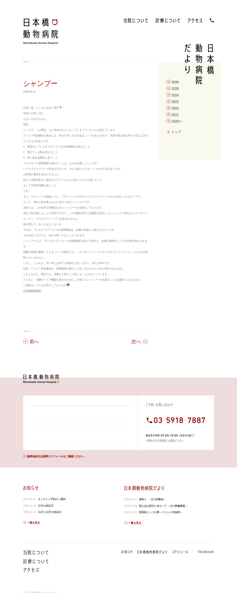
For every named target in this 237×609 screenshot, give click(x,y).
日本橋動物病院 (32, 290)
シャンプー (40, 83)
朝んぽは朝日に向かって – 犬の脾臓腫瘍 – (163, 516)
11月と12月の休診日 (49, 522)
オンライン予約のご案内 (52, 509)
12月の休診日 (45, 516)
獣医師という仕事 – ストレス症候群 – (160, 522)
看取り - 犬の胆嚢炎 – (152, 510)
